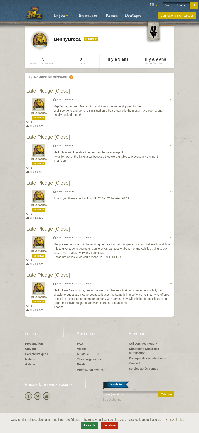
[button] (153, 5)
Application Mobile (90, 369)
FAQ (80, 343)
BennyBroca (39, 113)
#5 (171, 283)
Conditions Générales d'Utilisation (144, 351)
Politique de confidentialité (147, 358)
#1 (171, 99)
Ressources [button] (88, 16)
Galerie (30, 364)
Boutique (133, 15)
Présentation (34, 343)
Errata (81, 364)
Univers (30, 348)
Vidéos (82, 348)
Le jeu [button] (61, 15)
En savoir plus (175, 419)
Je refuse (110, 425)
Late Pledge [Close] (48, 91)
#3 (171, 191)
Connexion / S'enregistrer (176, 15)
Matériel (30, 359)
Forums (112, 15)
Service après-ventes (143, 368)
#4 (171, 237)
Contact (134, 363)
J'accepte (89, 425)
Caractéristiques (36, 354)
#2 (171, 145)
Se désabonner (112, 399)
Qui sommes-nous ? (143, 343)
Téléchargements (89, 359)
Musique (83, 354)
